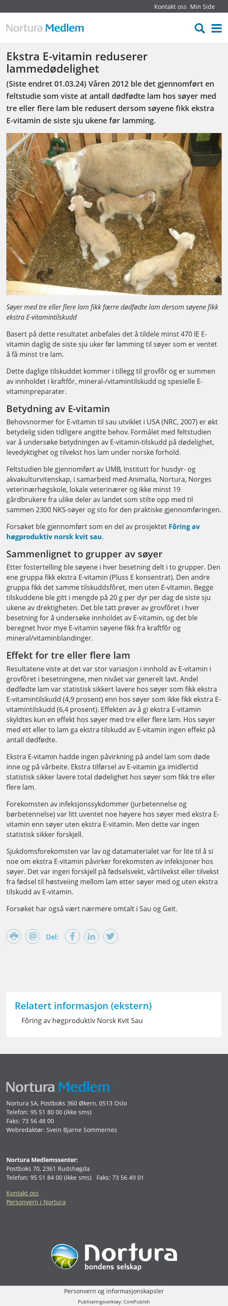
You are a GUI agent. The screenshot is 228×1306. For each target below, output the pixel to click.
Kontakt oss (170, 7)
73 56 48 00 (38, 1121)
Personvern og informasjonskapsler (114, 1291)
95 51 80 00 (46, 1112)
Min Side (202, 7)
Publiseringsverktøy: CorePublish (114, 1301)
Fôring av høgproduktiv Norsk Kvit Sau (82, 1020)
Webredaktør (24, 1130)
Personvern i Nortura (36, 1202)
